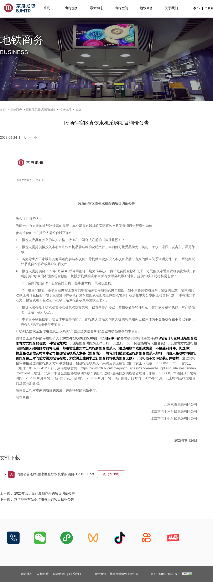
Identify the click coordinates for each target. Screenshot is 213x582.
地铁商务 (146, 8)
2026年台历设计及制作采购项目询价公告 (44, 493)
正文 (79, 109)
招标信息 (65, 109)
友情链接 (43, 574)
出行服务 (71, 8)
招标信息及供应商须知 (40, 109)
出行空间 (121, 8)
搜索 (210, 8)
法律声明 (59, 574)
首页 (46, 8)
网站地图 (26, 574)
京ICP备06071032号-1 (165, 574)
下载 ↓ (113, 474)
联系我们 (75, 574)
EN (198, 8)
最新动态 (96, 8)
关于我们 (171, 8)
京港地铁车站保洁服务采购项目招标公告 (44, 499)
